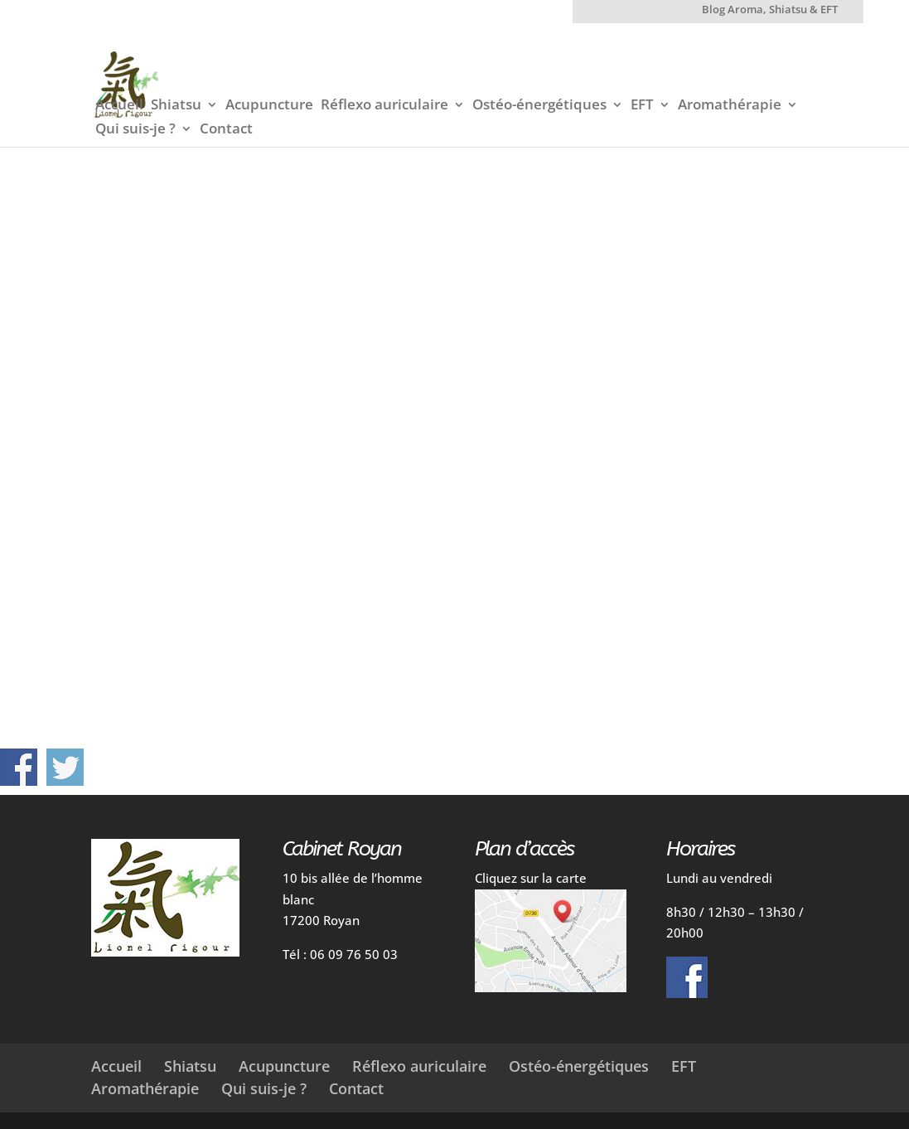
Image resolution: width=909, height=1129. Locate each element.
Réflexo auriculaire (384, 106)
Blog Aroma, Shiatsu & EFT (770, 10)
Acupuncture (269, 106)
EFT (642, 106)
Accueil (119, 106)
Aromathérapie (729, 106)
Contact (226, 130)
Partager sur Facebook (18, 767)
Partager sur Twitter (65, 767)
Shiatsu (176, 106)
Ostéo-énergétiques (539, 106)
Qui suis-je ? (135, 130)
